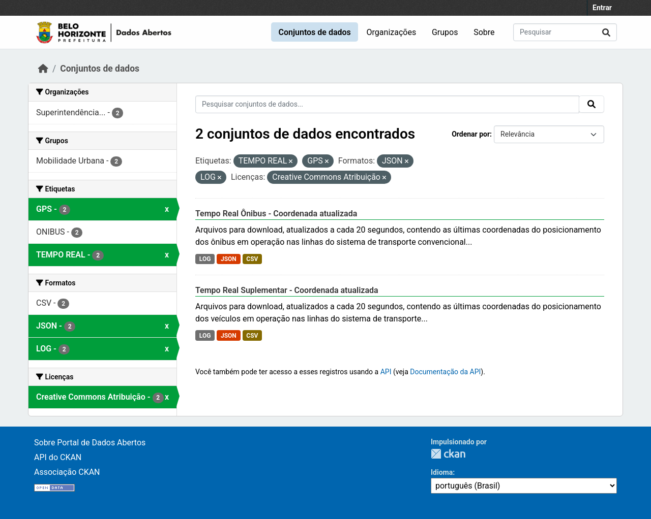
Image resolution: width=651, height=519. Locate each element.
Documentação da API (445, 372)
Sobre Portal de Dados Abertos (89, 442)
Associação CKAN (67, 472)
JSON (228, 259)
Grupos (445, 32)
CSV (252, 259)
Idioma (442, 472)
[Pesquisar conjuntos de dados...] (565, 32)
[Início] (43, 68)
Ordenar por (471, 134)
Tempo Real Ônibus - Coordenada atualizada (276, 213)
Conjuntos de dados (314, 32)
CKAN (448, 453)
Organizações (392, 32)
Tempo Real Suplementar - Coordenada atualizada (286, 290)
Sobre (484, 32)
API (386, 372)
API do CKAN (57, 457)
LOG (205, 259)
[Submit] (606, 32)
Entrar (602, 8)
